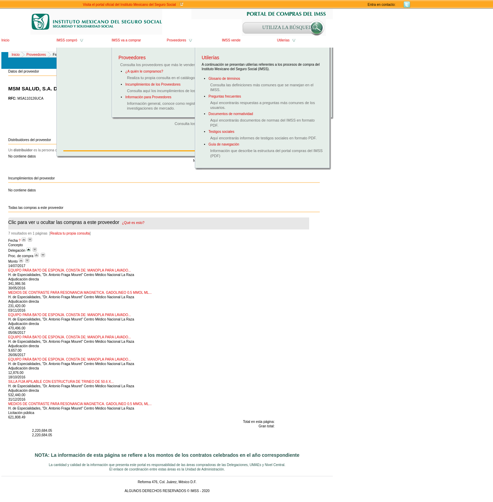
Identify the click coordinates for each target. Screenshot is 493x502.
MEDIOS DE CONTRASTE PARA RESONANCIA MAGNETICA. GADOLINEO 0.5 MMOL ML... (80, 292)
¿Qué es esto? (133, 223)
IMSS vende (231, 40)
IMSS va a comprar (126, 40)
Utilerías (283, 40)
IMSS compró (66, 40)
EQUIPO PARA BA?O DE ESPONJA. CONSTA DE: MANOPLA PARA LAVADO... (69, 270)
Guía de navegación (223, 144)
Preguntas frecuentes (224, 96)
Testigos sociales (221, 132)
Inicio (5, 40)
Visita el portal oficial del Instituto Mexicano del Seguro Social (129, 5)
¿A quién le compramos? (144, 71)
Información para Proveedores (148, 97)
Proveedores (176, 40)
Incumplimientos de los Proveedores (152, 84)
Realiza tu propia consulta (70, 233)
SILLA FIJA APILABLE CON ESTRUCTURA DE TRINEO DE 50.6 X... (61, 382)
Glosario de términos (224, 78)
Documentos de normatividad (230, 114)
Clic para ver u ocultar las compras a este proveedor (76, 222)
